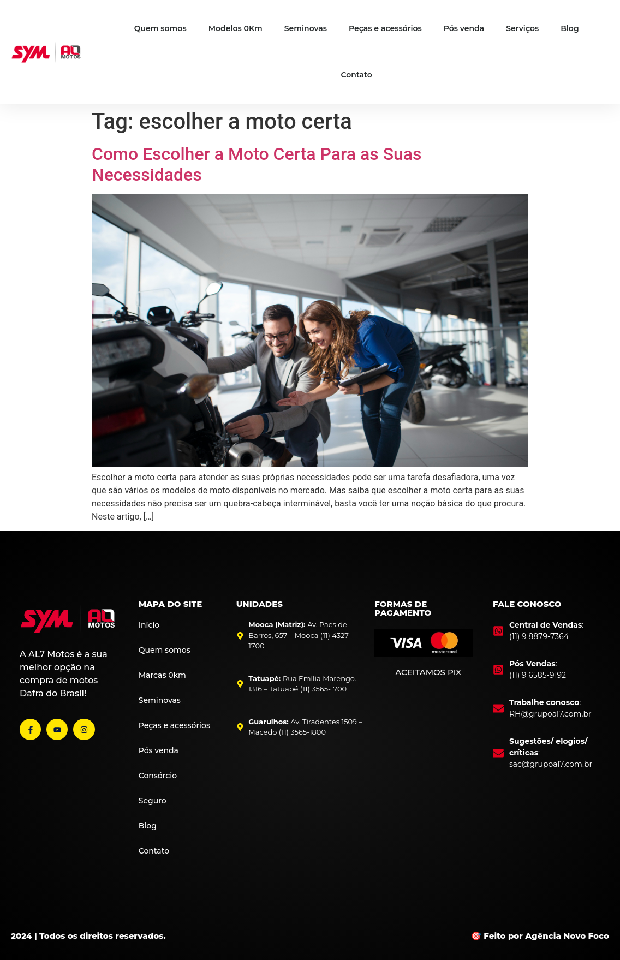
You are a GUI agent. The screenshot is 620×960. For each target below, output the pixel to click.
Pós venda (464, 28)
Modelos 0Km (235, 28)
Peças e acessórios (385, 28)
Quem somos (160, 28)
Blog (570, 28)
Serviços (522, 28)
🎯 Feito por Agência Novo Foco (540, 936)
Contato (356, 75)
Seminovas (305, 28)
